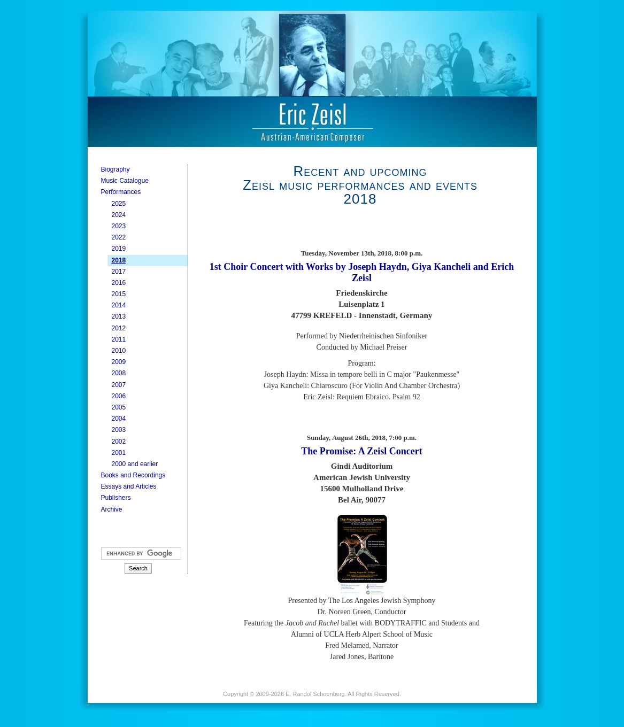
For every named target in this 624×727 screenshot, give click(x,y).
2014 (119, 305)
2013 (119, 316)
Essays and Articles (129, 486)
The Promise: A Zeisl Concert (361, 451)
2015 (119, 294)
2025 (119, 203)
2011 (119, 339)
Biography (115, 169)
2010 (119, 350)
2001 (119, 453)
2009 (119, 362)
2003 (119, 430)
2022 (119, 237)
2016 (119, 283)
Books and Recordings (133, 475)
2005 (119, 407)
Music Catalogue (125, 180)
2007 (119, 385)
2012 (119, 328)
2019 (119, 248)
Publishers (116, 497)
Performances (121, 192)
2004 (119, 418)
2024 (119, 215)
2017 (119, 271)
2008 (119, 373)
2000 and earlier (135, 464)
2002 (119, 441)
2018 (119, 260)
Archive (111, 509)
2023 (119, 226)
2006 (119, 396)
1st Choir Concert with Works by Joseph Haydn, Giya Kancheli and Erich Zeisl (362, 272)
